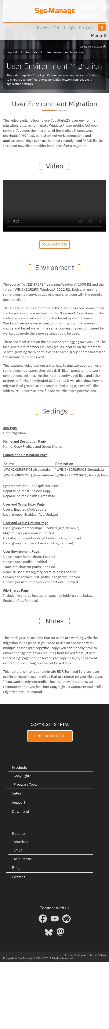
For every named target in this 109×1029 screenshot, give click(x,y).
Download (20, 811)
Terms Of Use (98, 955)
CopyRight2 (22, 776)
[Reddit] (66, 918)
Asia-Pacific (23, 859)
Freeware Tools (25, 784)
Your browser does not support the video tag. (54, 206)
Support (18, 802)
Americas (21, 841)
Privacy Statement (76, 955)
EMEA (18, 850)
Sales (16, 793)
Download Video (54, 244)
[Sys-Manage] (54, 11)
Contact (18, 876)
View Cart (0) (49, 28)
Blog (16, 867)
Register (88, 28)
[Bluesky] (48, 932)
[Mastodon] (60, 932)
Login (71, 28)
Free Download (49, 735)
